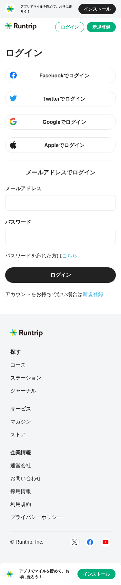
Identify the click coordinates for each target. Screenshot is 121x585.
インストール (97, 9)
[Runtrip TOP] (20, 27)
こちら (69, 255)
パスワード (18, 222)
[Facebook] (90, 542)
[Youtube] (105, 542)
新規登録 (101, 27)
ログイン (70, 27)
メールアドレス (23, 188)
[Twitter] (74, 542)
